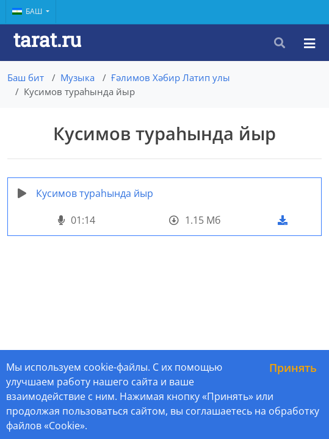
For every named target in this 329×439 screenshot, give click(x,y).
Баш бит (25, 77)
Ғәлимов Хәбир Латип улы (170, 77)
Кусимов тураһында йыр (94, 193)
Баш (28, 11)
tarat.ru (47, 39)
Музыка (77, 77)
